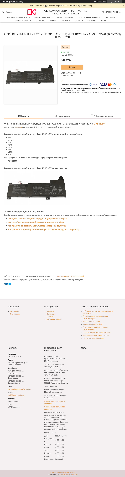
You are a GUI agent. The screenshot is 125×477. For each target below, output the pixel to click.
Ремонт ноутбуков (42, 17)
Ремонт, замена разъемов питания (96, 333)
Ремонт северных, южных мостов (96, 335)
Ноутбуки (91, 20)
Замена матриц (89, 319)
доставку (18, 127)
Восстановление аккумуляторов (95, 316)
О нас (78, 20)
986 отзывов (101, 2)
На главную (14, 311)
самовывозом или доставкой (72, 276)
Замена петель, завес (91, 322)
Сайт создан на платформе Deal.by (63, 472)
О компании (15, 314)
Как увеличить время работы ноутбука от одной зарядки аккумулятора (44, 229)
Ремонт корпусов (89, 330)
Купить (72, 67)
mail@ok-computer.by (16, 395)
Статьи (103, 20)
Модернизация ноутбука (92, 324)
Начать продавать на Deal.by (13, 2)
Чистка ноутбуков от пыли (93, 338)
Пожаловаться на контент (68, 475)
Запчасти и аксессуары (17, 17)
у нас (57, 276)
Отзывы (53, 20)
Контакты (66, 20)
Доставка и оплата (23, 20)
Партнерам (110, 17)
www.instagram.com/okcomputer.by (20, 389)
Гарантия (40, 20)
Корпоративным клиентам (89, 17)
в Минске (99, 123)
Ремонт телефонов (65, 17)
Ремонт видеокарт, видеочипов (95, 327)
